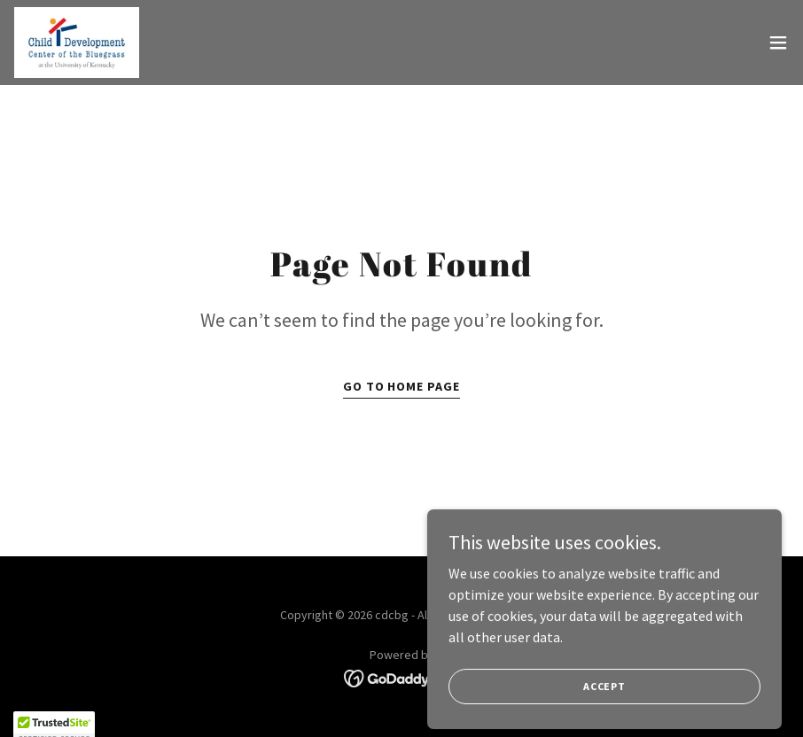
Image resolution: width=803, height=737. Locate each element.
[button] (778, 42)
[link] (76, 42)
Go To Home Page (402, 386)
